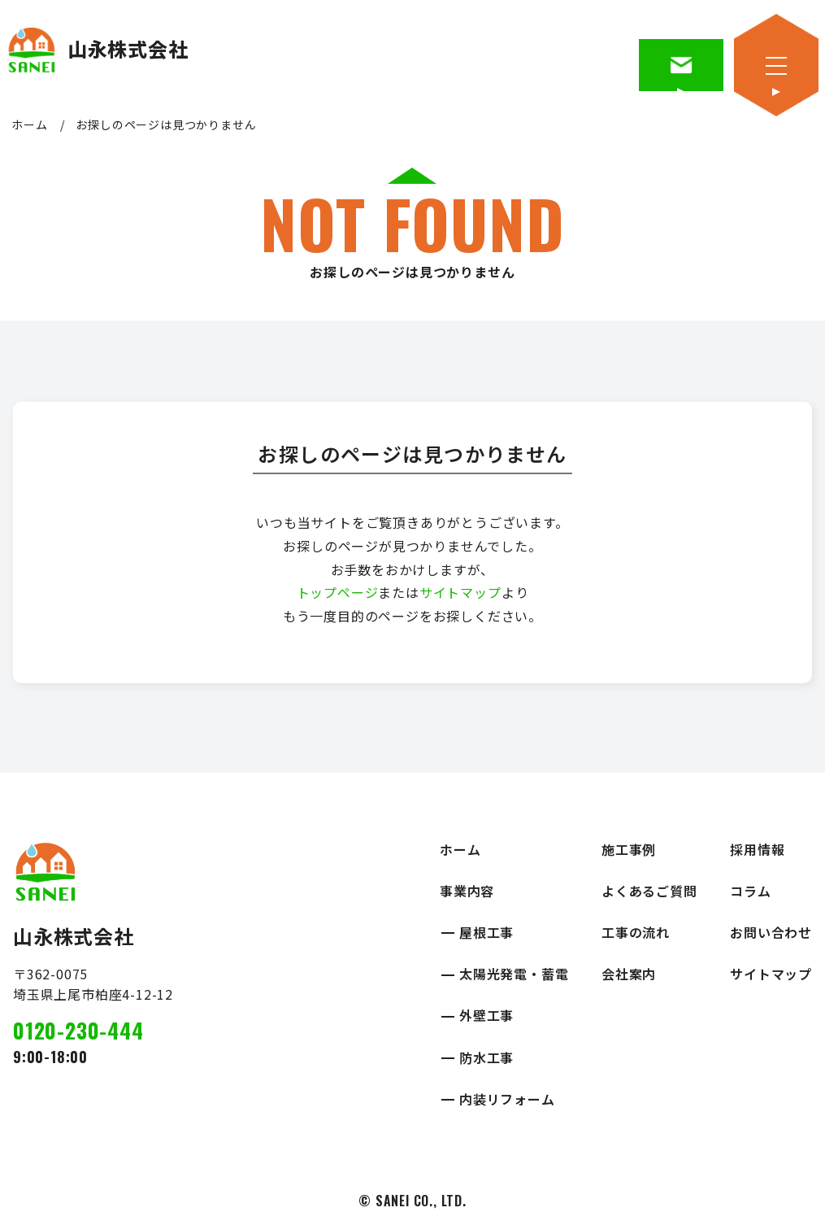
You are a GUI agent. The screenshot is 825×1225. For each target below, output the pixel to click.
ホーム (29, 124)
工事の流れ (635, 932)
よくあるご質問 (649, 890)
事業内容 (467, 890)
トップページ (338, 592)
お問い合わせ (771, 932)
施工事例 (628, 849)
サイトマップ (460, 592)
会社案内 (628, 973)
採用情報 (757, 849)
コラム (750, 890)
